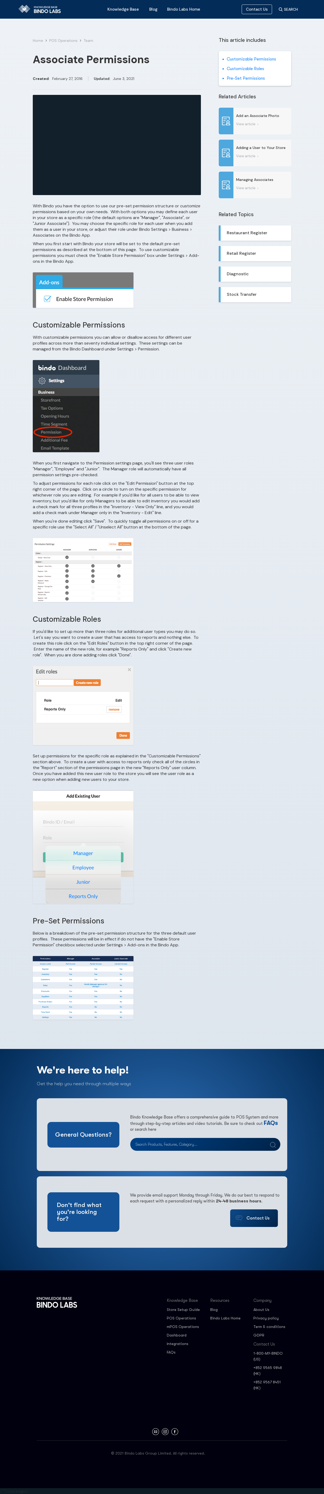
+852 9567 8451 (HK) (267, 1385)
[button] (123, 9)
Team (88, 40)
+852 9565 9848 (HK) (267, 1371)
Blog (214, 1309)
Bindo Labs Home (225, 1318)
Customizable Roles (245, 68)
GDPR (258, 1335)
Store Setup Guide (183, 1309)
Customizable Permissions (251, 59)
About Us (261, 1309)
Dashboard (177, 1335)
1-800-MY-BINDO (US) (268, 1356)
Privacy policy (266, 1318)
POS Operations (63, 40)
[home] (41, 9)
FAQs (271, 1123)
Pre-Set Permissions (246, 78)
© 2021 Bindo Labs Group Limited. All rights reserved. (158, 1453)
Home (38, 40)
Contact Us (257, 9)
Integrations (177, 1344)
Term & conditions (269, 1327)
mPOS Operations (183, 1327)
